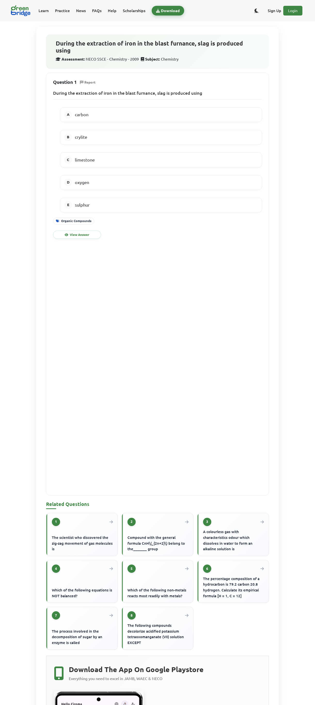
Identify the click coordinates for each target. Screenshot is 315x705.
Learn (44, 10)
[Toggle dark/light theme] (256, 10)
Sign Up (274, 10)
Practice (62, 10)
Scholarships (134, 10)
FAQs (97, 10)
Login (293, 10)
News (81, 10)
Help (112, 10)
